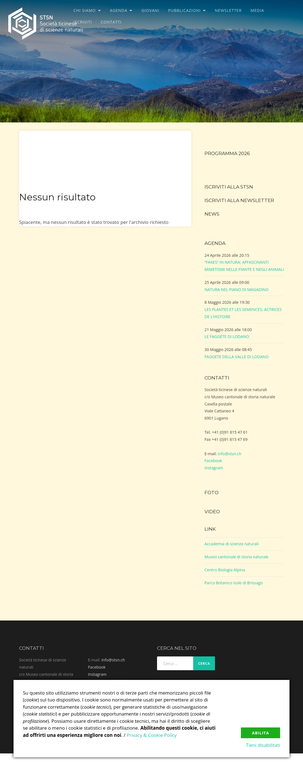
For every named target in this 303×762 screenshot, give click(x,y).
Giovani (150, 10)
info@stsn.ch (229, 453)
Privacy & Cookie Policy (152, 735)
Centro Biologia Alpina (224, 569)
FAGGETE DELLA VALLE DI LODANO (236, 356)
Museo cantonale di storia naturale (236, 556)
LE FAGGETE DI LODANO (226, 336)
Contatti (111, 22)
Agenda (118, 10)
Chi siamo (84, 10)
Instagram (213, 467)
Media (257, 10)
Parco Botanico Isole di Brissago (233, 582)
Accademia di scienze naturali (231, 543)
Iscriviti (82, 22)
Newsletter (228, 10)
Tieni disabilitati (263, 745)
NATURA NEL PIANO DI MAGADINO (236, 289)
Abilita (260, 732)
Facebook (213, 460)
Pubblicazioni (184, 10)
